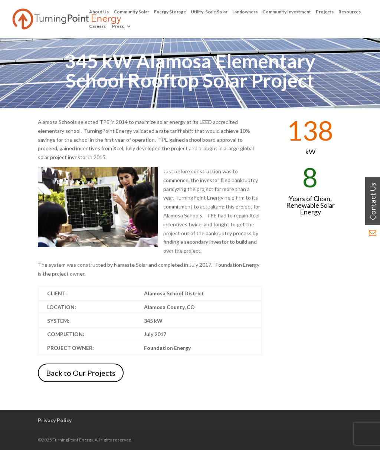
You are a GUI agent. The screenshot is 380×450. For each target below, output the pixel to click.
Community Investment (286, 11)
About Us (99, 11)
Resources (349, 11)
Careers (97, 26)
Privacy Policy (55, 420)
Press (118, 26)
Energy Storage (170, 11)
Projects (325, 11)
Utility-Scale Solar (209, 11)
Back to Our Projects (80, 372)
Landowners (245, 11)
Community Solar (131, 11)
